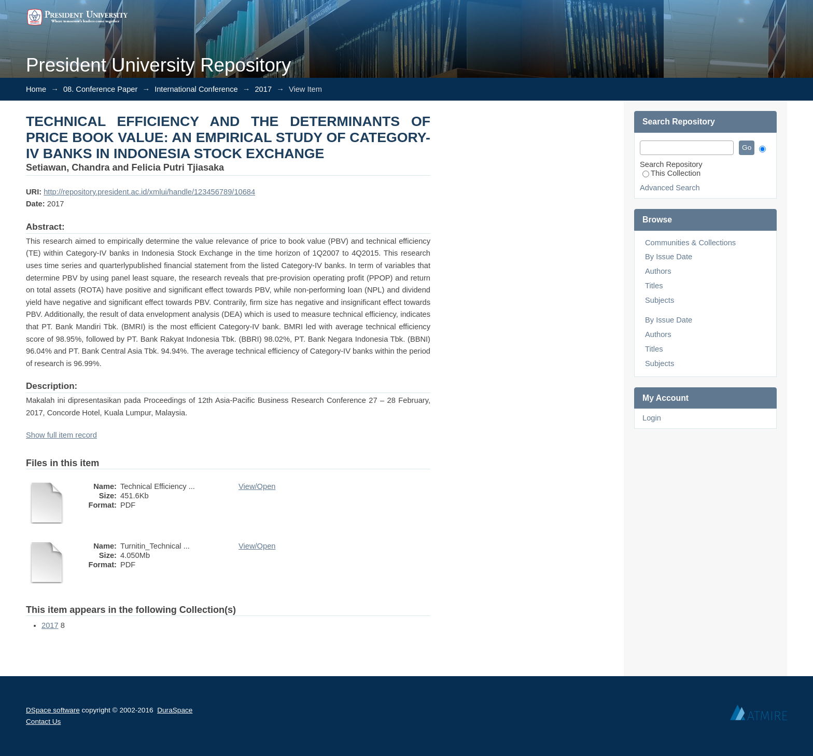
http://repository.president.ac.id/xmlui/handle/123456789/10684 (149, 192)
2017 (263, 89)
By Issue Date (668, 257)
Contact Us (43, 721)
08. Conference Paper (100, 89)
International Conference (196, 89)
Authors (658, 271)
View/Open (257, 486)
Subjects (659, 300)
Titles (654, 286)
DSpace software (53, 710)
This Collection (671, 173)
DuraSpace (174, 710)
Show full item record (61, 435)
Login (651, 418)
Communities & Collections (690, 243)
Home (36, 89)
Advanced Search (670, 188)
